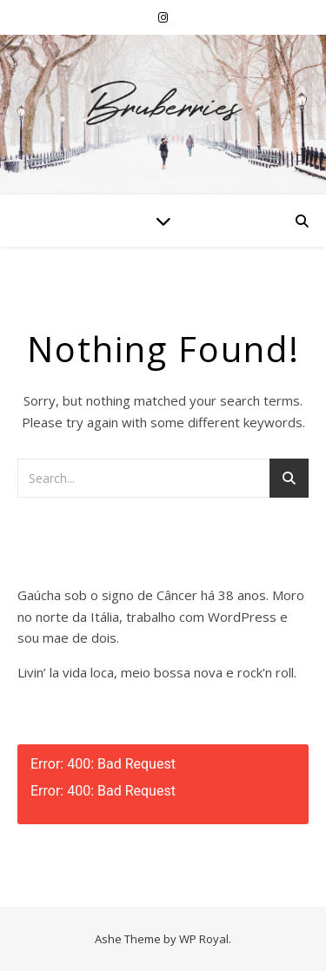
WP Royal (204, 939)
